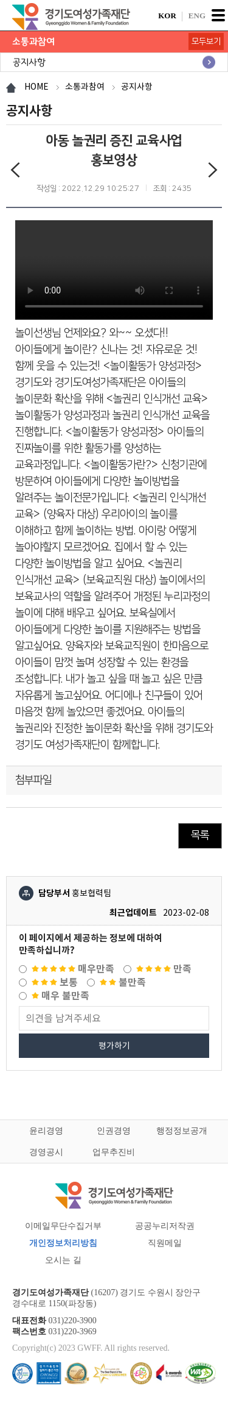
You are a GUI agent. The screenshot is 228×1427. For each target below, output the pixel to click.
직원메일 (165, 1243)
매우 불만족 (60, 996)
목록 (200, 835)
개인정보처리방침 (63, 1243)
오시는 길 (63, 1260)
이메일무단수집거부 (63, 1226)
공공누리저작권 (165, 1226)
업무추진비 (113, 1152)
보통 (55, 982)
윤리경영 (46, 1130)
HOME (36, 86)
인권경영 (114, 1130)
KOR (167, 16)
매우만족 (73, 969)
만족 (164, 969)
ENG (197, 16)
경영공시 (46, 1152)
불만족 (123, 982)
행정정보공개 (181, 1130)
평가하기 (114, 1045)
